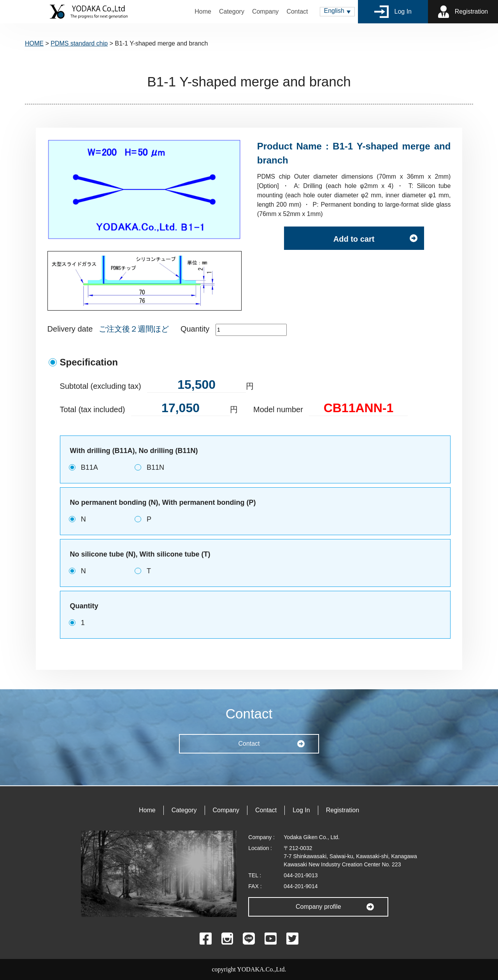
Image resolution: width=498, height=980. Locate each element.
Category (231, 11)
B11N (155, 467)
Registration (463, 11)
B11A (89, 467)
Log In (393, 11)
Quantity (195, 329)
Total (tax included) (92, 409)
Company (265, 11)
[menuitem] (337, 11)
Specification (89, 362)
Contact (297, 11)
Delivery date (70, 329)
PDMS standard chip (79, 43)
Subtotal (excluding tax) (100, 386)
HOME (34, 43)
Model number (278, 409)
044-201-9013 (300, 875)
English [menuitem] (334, 10)
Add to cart (354, 239)
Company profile (318, 906)
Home (203, 11)
